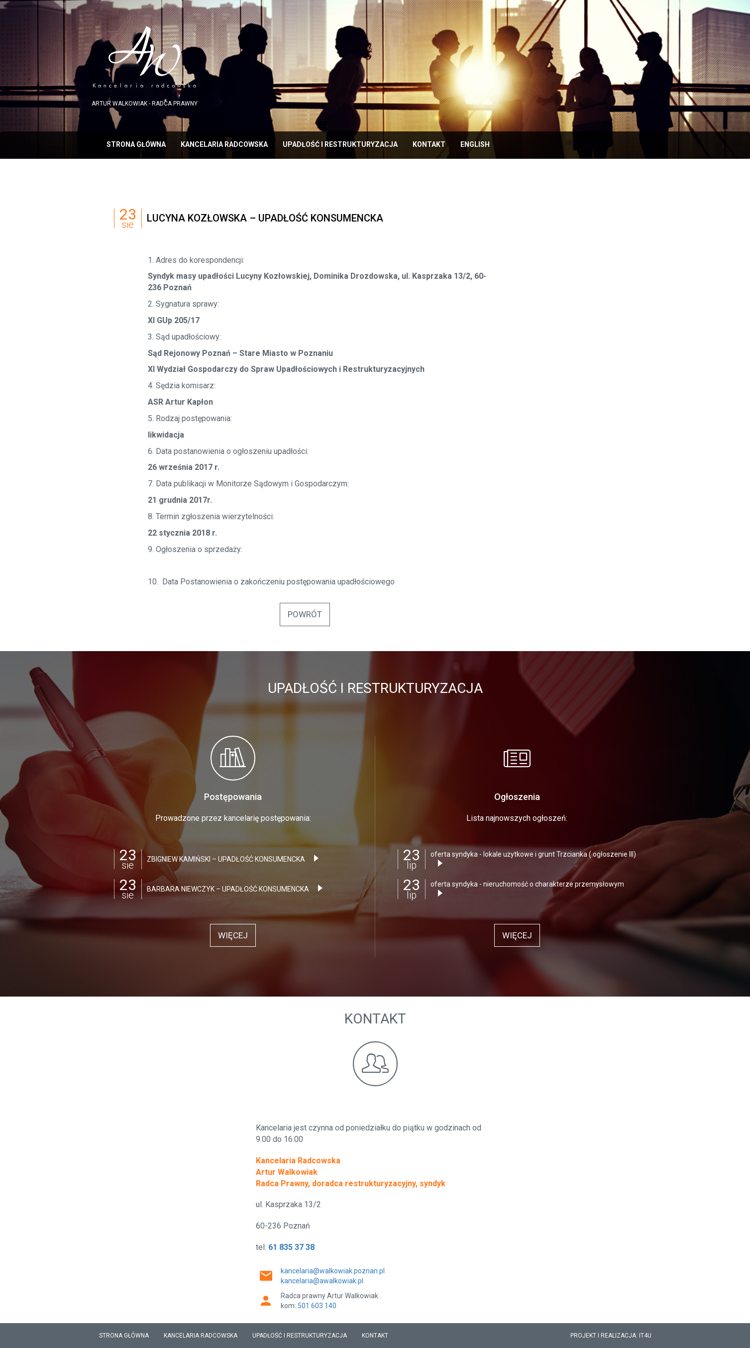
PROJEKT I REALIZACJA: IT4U (610, 1335)
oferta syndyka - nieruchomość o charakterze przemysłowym (527, 888)
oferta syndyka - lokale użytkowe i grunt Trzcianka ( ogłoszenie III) (533, 858)
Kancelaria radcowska (224, 144)
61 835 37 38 (291, 1247)
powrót (305, 614)
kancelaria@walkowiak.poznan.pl (333, 1271)
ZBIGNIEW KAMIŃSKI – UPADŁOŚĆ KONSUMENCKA (235, 859)
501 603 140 (317, 1306)
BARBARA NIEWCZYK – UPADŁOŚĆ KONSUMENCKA (237, 889)
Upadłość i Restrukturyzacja (340, 144)
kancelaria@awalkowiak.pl (322, 1281)
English (475, 144)
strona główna (136, 144)
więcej (233, 935)
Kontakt (429, 144)
